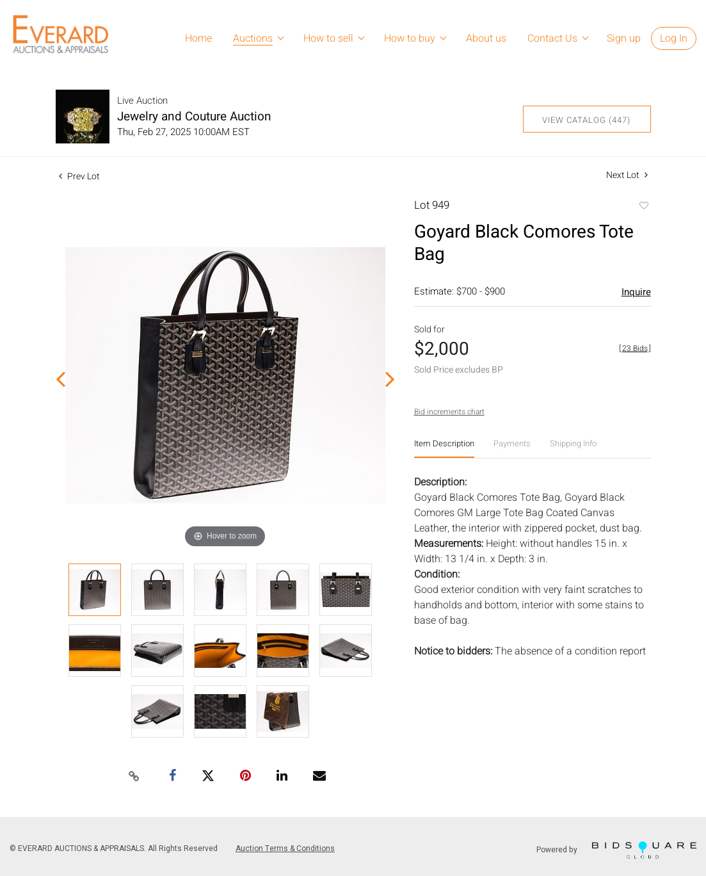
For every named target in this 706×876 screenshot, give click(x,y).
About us (486, 38)
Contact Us (552, 38)
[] (635, 348)
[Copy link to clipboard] (133, 776)
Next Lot (627, 175)
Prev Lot (79, 176)
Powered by (616, 850)
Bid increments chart (449, 412)
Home (198, 38)
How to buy (409, 38)
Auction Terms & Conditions (285, 848)
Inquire (636, 292)
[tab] (444, 448)
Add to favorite (643, 207)
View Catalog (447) (586, 120)
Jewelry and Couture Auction (194, 117)
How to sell (328, 38)
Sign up (624, 38)
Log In (673, 38)
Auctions (253, 38)
